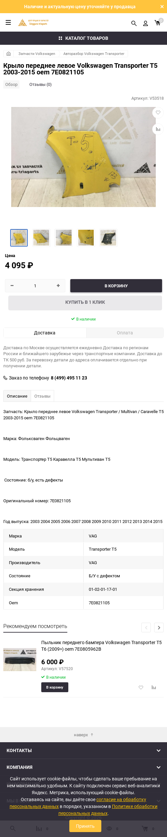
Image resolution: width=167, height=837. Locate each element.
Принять (85, 826)
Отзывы (42, 396)
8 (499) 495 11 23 (69, 378)
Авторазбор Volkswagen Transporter (93, 53)
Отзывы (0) (40, 84)
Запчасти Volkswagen (36, 53)
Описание (17, 396)
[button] (159, 627)
